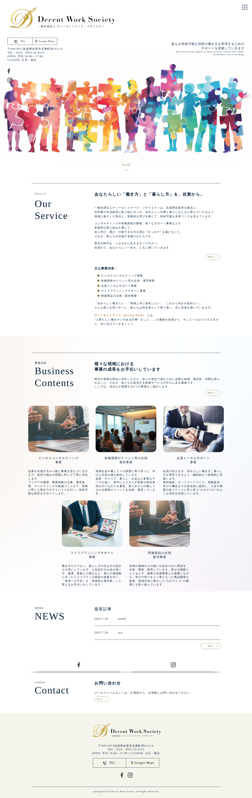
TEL (20, 41)
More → (213, 257)
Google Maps (45, 41)
